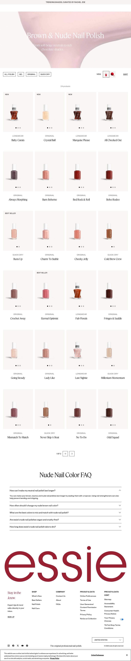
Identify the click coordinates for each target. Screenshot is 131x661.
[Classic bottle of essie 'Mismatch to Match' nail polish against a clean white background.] (14, 404)
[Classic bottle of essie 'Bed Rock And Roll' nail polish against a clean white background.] (77, 166)
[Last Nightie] (81, 376)
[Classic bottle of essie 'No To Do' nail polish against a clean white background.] (77, 404)
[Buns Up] (18, 257)
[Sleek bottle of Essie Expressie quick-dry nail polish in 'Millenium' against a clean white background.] (109, 345)
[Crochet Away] (18, 316)
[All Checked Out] (113, 138)
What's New (37, 596)
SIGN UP (11, 617)
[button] (65, 453)
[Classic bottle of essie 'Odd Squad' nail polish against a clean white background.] (109, 404)
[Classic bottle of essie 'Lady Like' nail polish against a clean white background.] (46, 345)
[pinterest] (27, 646)
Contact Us (61, 596)
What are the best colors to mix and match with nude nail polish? (65, 512)
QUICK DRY (45, 74)
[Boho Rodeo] (113, 198)
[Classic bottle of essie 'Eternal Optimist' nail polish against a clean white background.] (46, 285)
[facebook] (13, 646)
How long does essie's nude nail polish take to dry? (65, 526)
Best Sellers (37, 600)
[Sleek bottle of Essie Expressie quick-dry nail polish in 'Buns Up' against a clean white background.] (14, 226)
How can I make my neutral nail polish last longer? (65, 490)
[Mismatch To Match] (18, 435)
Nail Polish (36, 604)
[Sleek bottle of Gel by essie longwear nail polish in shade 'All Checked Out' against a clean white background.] (109, 107)
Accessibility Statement (109, 605)
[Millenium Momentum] (113, 376)
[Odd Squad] (113, 435)
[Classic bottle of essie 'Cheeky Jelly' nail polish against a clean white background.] (77, 226)
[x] (18, 646)
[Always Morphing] (18, 198)
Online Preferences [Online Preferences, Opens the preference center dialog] (97, 655)
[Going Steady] (18, 376)
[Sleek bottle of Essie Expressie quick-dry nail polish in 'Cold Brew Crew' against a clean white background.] (109, 226)
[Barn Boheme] (50, 198)
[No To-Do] (81, 435)
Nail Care (36, 608)
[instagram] (9, 646)
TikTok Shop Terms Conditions (112, 626)
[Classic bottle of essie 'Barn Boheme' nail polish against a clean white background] (46, 166)
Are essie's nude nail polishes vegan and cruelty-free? (65, 519)
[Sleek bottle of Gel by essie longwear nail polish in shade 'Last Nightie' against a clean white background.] (77, 345)
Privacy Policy (85, 614)
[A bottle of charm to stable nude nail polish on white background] (46, 226)
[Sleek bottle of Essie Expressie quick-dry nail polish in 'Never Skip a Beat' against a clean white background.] (46, 404)
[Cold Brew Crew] (113, 257)
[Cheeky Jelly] (81, 257)
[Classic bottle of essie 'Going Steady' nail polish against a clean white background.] (14, 345)
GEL (21, 74)
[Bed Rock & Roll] (81, 198)
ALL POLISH (9, 74)
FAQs (58, 604)
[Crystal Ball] (50, 138)
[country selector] (107, 640)
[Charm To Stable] (50, 257)
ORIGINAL (31, 74)
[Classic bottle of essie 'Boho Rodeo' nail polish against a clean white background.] (109, 166)
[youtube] (22, 646)
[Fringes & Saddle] (113, 316)
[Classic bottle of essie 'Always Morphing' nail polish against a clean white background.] (14, 166)
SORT (125, 74)
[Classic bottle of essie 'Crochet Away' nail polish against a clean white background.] (14, 285)
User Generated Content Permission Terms (88, 607)
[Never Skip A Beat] (50, 435)
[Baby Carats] (18, 138)
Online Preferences (88, 596)
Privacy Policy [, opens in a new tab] (54, 658)
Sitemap (107, 599)
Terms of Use (85, 600)
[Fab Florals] (81, 316)
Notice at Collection (88, 618)
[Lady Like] (50, 376)
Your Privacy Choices (109, 619)
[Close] (127, 655)
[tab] (16, 127)
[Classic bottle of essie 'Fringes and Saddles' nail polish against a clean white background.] (109, 285)
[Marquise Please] (81, 138)
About (58, 600)
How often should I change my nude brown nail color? (65, 505)
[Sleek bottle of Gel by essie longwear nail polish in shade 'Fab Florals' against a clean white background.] (77, 285)
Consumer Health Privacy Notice (111, 612)
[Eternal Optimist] (50, 316)
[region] (65, 655)
